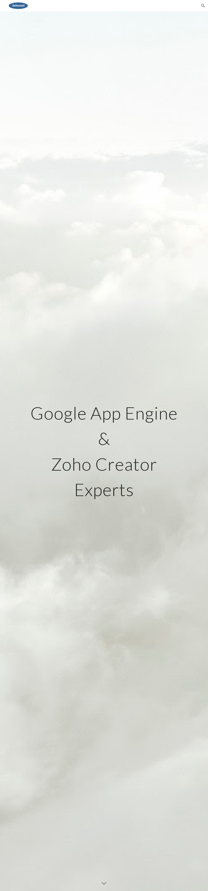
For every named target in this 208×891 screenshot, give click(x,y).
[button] (203, 6)
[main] (104, 451)
